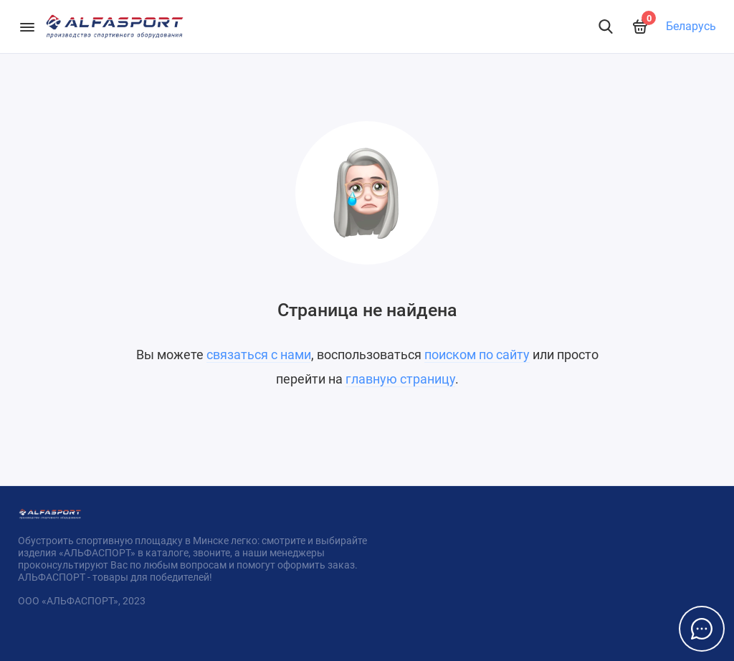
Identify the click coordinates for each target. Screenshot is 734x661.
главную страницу (400, 378)
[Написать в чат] (701, 628)
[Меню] (27, 26)
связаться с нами (258, 354)
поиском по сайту (477, 354)
